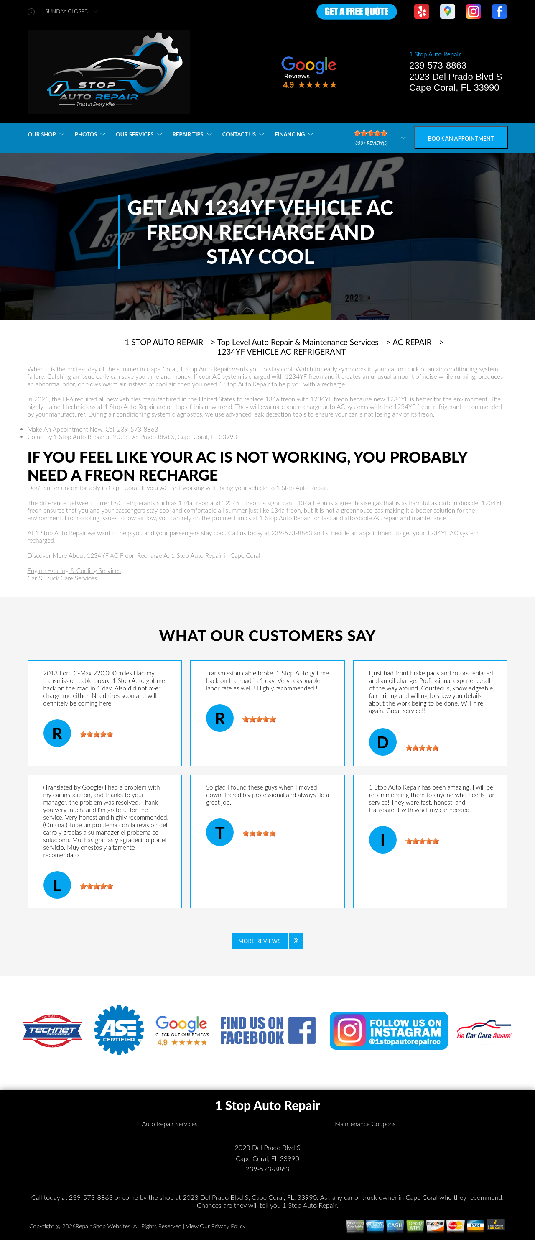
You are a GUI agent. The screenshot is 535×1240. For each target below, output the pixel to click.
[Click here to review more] (380, 138)
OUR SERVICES (134, 134)
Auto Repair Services (170, 1124)
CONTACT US (239, 134)
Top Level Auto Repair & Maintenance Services (298, 342)
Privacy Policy (228, 1226)
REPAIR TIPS (188, 134)
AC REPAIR (412, 342)
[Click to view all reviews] (267, 941)
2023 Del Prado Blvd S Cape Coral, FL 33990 (455, 82)
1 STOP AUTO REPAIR (164, 342)
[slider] (96, 734)
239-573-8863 (437, 65)
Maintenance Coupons (365, 1124)
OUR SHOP (42, 134)
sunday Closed (67, 11)
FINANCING (290, 134)
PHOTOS (86, 134)
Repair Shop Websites (103, 1226)
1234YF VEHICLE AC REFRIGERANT (281, 351)
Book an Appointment (461, 138)
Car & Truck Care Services (62, 578)
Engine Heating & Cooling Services (74, 570)
